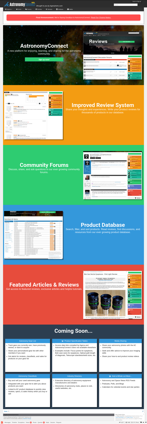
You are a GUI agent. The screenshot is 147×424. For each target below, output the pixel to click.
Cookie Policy (129, 417)
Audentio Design (27, 418)
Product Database (103, 225)
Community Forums (44, 165)
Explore (9, 9)
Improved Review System (103, 105)
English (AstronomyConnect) (11, 414)
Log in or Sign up (137, 1)
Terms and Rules (119, 417)
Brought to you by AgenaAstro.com (49, 6)
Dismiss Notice (143, 414)
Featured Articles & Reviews (44, 284)
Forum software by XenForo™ (17, 417)
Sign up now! (44, 59)
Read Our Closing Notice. (101, 18)
